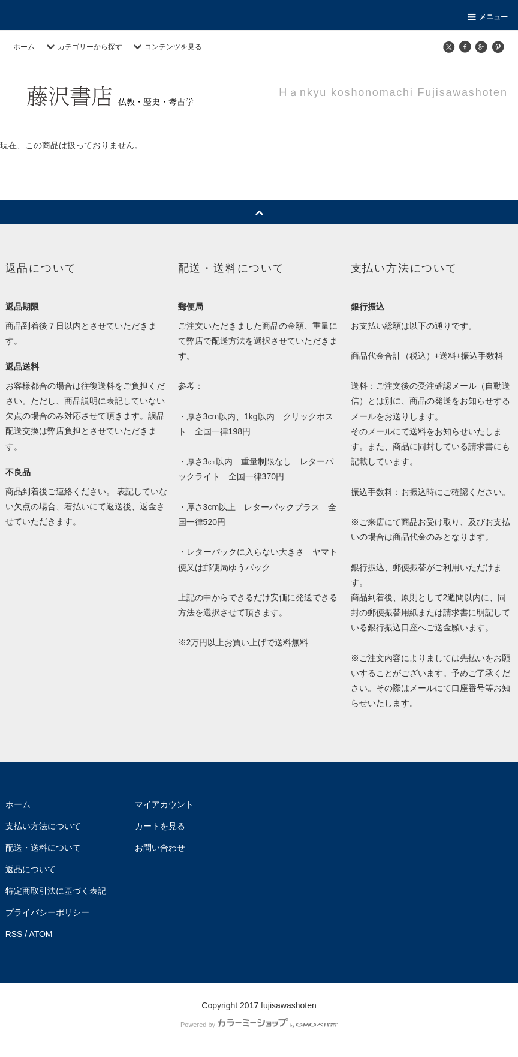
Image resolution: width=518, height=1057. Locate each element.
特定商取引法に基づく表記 (55, 891)
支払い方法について (43, 826)
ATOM (40, 934)
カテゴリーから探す (82, 47)
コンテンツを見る (166, 47)
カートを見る (160, 826)
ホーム (24, 47)
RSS (14, 934)
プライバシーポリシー (47, 912)
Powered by (259, 1024)
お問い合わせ (160, 847)
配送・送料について (43, 847)
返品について (30, 869)
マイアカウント (164, 804)
